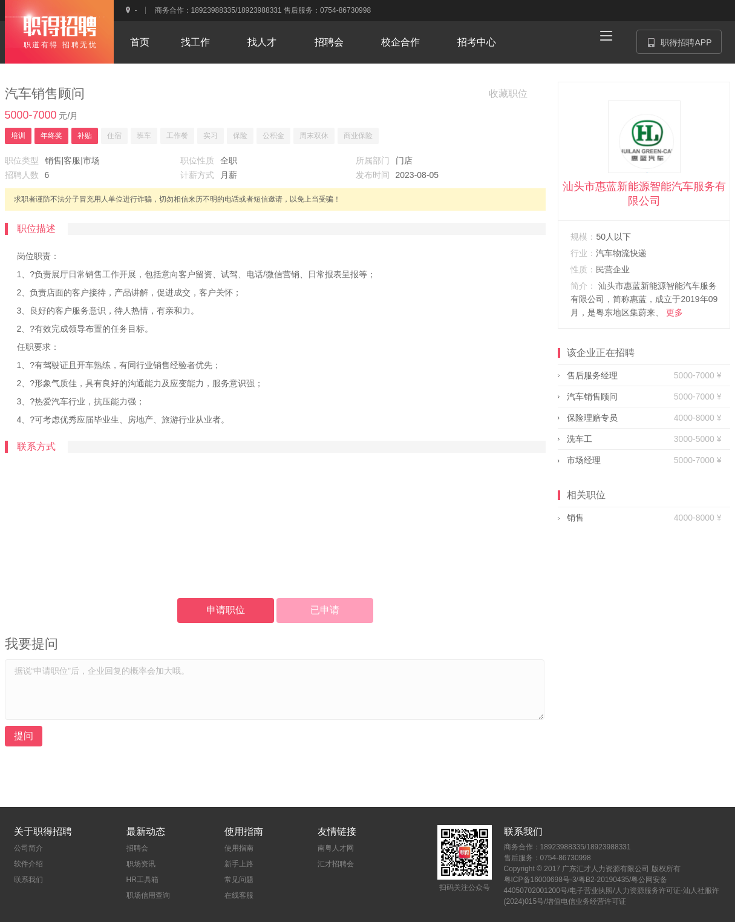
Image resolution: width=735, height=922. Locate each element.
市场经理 (584, 460)
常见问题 (238, 879)
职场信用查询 (148, 895)
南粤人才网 (336, 848)
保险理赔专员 (592, 418)
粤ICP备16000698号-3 (540, 879)
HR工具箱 (142, 879)
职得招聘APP (684, 46)
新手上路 (238, 864)
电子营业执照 (591, 890)
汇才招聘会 (336, 864)
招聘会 (137, 848)
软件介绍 (28, 864)
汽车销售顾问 (592, 396)
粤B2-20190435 (603, 879)
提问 (23, 736)
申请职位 (225, 610)
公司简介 (28, 848)
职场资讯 (140, 864)
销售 (575, 517)
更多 (674, 312)
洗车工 (579, 439)
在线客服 (238, 895)
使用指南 (238, 848)
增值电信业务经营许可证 (586, 901)
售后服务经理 (592, 375)
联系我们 (28, 879)
